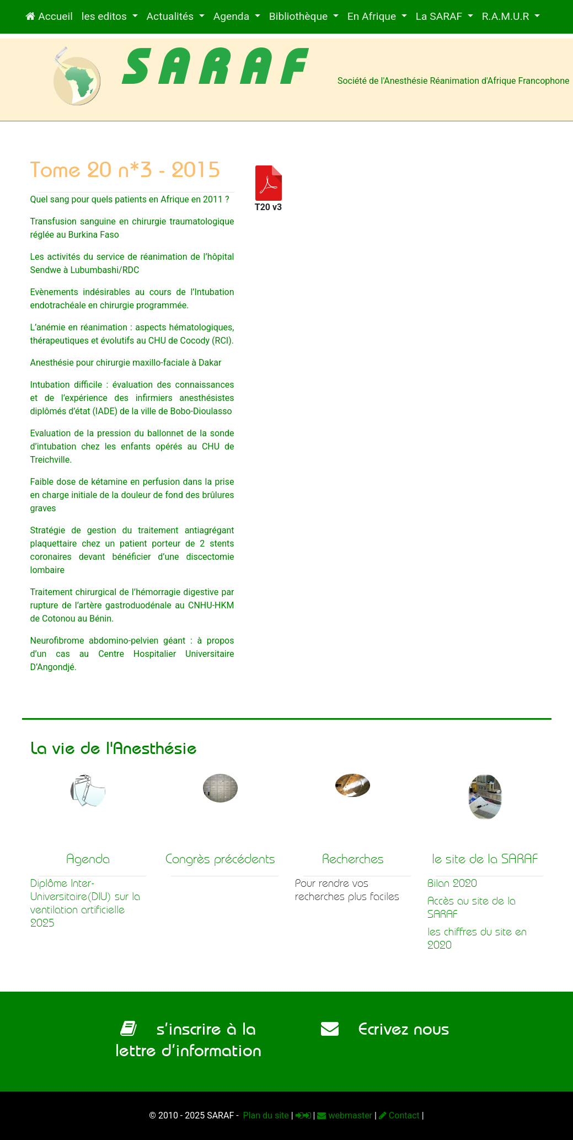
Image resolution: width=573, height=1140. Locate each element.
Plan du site (265, 1115)
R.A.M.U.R (507, 16)
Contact (399, 1115)
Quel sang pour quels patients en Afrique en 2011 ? (129, 199)
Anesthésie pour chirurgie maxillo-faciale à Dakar (126, 362)
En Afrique (373, 16)
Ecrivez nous (385, 1029)
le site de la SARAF (485, 859)
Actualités (171, 16)
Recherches (353, 859)
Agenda (232, 16)
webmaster (344, 1115)
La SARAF (440, 16)
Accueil (48, 16)
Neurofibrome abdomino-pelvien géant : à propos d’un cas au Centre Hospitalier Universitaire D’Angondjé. (132, 653)
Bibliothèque (299, 16)
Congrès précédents (220, 859)
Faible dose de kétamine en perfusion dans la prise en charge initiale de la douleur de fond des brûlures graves (132, 495)
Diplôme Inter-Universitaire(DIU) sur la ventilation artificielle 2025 (85, 903)
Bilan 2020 (452, 883)
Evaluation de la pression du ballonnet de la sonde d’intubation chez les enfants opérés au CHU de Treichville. (132, 446)
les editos (106, 16)
